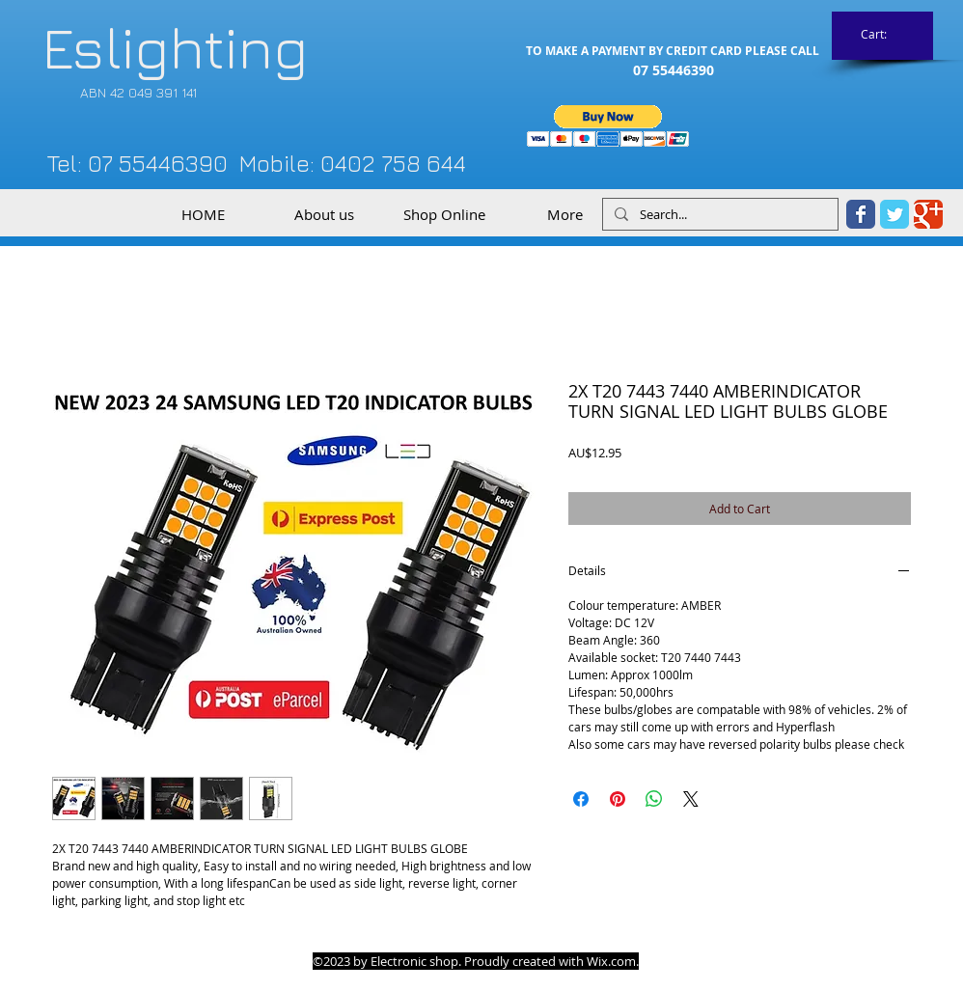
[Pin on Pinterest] (617, 799)
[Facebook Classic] (860, 214)
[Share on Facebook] (580, 799)
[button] (608, 126)
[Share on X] (690, 799)
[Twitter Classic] (894, 214)
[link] (883, 34)
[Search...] (718, 215)
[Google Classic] (928, 214)
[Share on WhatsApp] (654, 799)
